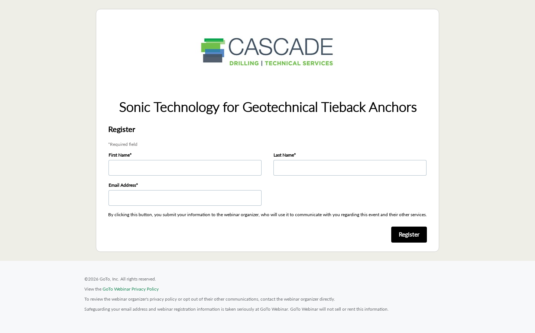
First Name (119, 155)
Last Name (283, 155)
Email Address (122, 185)
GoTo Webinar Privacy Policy (131, 289)
